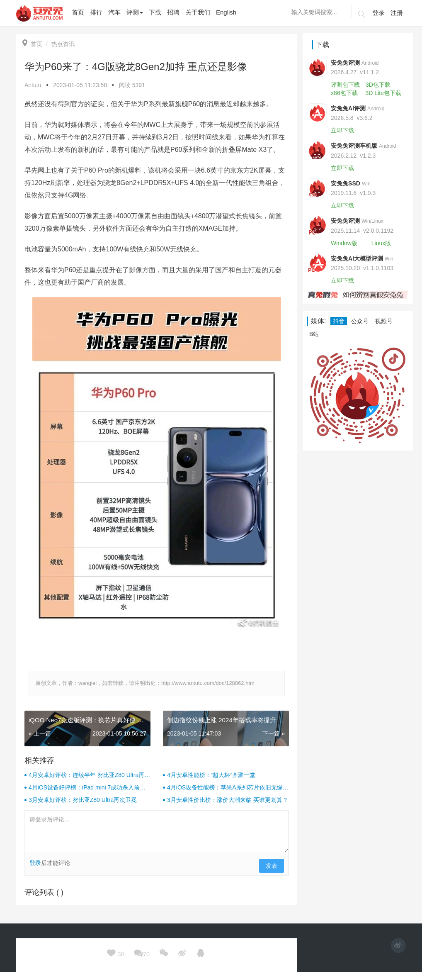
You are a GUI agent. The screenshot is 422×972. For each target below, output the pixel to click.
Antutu (32, 85)
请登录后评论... (156, 832)
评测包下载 (345, 84)
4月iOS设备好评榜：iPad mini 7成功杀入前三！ (84, 788)
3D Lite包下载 (383, 93)
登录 (378, 12)
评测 (134, 12)
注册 (396, 12)
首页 (32, 44)
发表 (271, 865)
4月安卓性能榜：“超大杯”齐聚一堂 (211, 775)
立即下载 (342, 130)
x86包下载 (344, 93)
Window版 (344, 243)
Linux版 (381, 243)
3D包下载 (378, 84)
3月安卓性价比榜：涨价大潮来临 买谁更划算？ (227, 800)
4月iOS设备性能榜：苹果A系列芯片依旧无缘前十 (227, 788)
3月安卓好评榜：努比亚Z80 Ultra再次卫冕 (83, 800)
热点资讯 (63, 44)
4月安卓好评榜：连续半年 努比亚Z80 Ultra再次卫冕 (89, 775)
